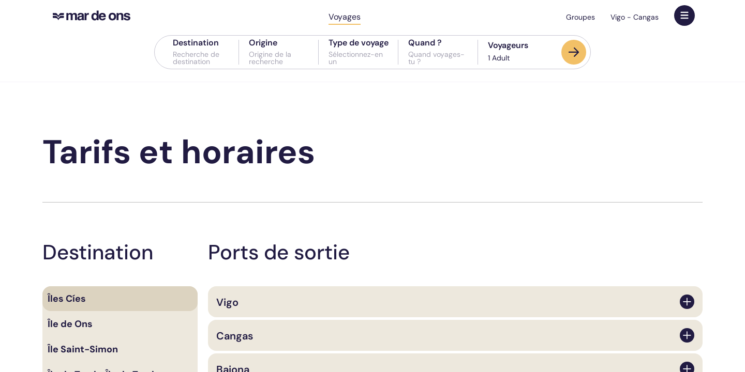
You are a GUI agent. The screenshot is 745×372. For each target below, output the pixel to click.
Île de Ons (70, 324)
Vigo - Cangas (634, 17)
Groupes (580, 17)
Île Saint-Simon (83, 349)
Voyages (345, 16)
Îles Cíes (67, 298)
